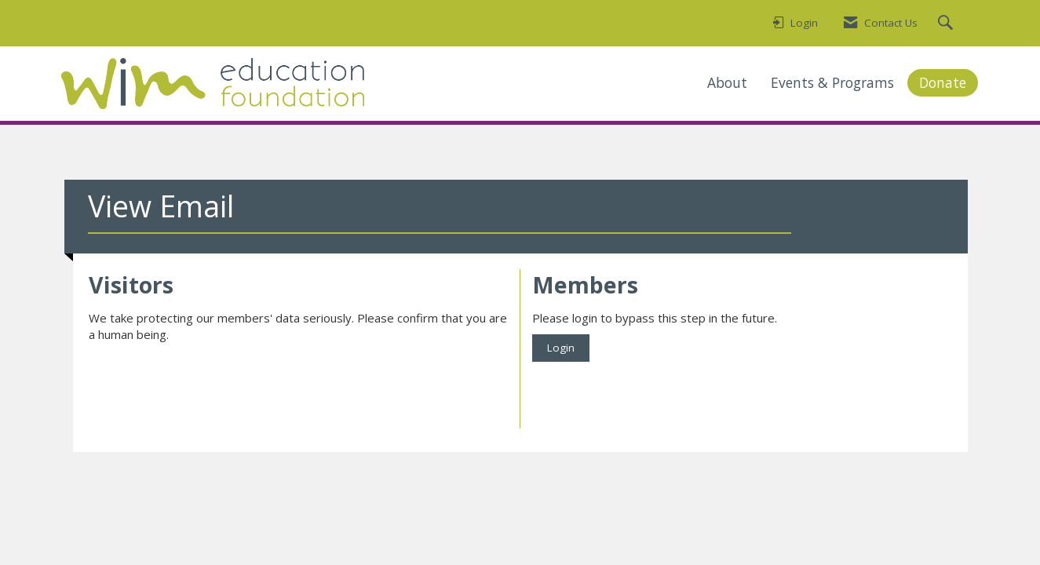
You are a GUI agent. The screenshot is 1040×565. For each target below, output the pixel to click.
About (727, 82)
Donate (942, 82)
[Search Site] (947, 23)
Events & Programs (832, 82)
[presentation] (208, 382)
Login (561, 348)
